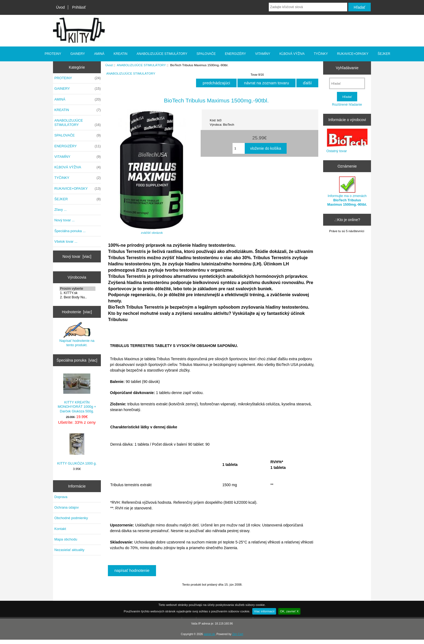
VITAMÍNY (262, 54)
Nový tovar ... (64, 220)
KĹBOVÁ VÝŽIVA (291, 54)
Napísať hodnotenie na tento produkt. (77, 334)
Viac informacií (264, 611)
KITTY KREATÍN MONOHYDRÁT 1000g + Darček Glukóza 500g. (77, 393)
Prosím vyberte (77, 288)
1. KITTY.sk (77, 293)
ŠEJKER (383, 54)
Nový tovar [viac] (76, 256)
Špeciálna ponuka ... (70, 231)
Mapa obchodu (65, 539)
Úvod (60, 7)
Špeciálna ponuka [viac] (77, 360)
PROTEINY (53, 54)
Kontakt (60, 529)
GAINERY (77, 54)
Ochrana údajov (66, 507)
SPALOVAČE (206, 54)
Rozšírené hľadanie (347, 104)
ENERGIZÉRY (235, 54)
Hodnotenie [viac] (77, 312)
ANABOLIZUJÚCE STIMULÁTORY (141, 65)
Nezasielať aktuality (69, 550)
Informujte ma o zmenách (347, 191)
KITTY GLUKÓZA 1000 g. (77, 449)
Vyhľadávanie (347, 68)
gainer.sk (209, 634)
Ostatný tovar (336, 151)
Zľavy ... (60, 210)
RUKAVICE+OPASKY (352, 54)
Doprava (60, 497)
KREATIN (120, 54)
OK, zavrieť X (289, 611)
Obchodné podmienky (71, 518)
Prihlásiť (79, 7)
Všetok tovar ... (65, 241)
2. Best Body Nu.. (77, 297)
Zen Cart (237, 634)
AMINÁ (99, 54)
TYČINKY (321, 54)
